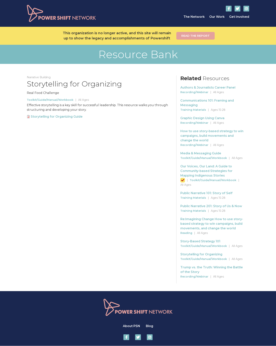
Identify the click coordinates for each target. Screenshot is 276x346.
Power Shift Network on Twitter (237, 8)
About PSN (131, 326)
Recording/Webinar (194, 92)
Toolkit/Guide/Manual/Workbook (50, 100)
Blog (149, 326)
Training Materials (193, 110)
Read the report (195, 35)
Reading (186, 233)
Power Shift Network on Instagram (246, 8)
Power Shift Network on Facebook (229, 8)
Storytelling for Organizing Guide (57, 116)
